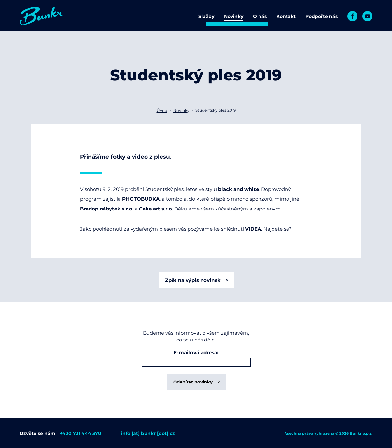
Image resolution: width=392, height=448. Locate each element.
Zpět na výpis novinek (193, 280)
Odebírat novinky (193, 381)
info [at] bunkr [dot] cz (148, 433)
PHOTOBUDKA (141, 199)
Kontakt (286, 16)
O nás (260, 16)
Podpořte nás (321, 16)
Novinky (233, 16)
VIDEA (253, 229)
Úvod (162, 110)
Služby (206, 16)
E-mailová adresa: (196, 352)
